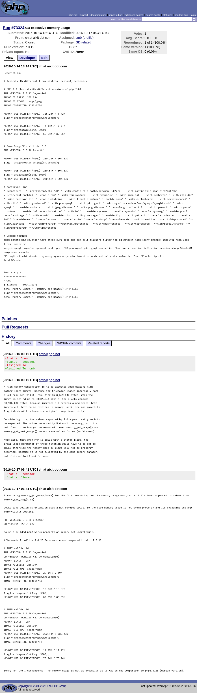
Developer (27, 58)
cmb (79, 37)
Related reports (99, 343)
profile (88, 37)
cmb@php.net (49, 354)
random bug (181, 15)
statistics (167, 15)
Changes (44, 343)
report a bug (115, 15)
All (7, 343)
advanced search (134, 15)
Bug (7, 28)
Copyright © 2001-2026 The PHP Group (42, 690)
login (193, 15)
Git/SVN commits (69, 343)
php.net (73, 15)
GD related (83, 42)
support (84, 15)
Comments (23, 343)
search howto (153, 15)
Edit (44, 58)
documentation (98, 15)
